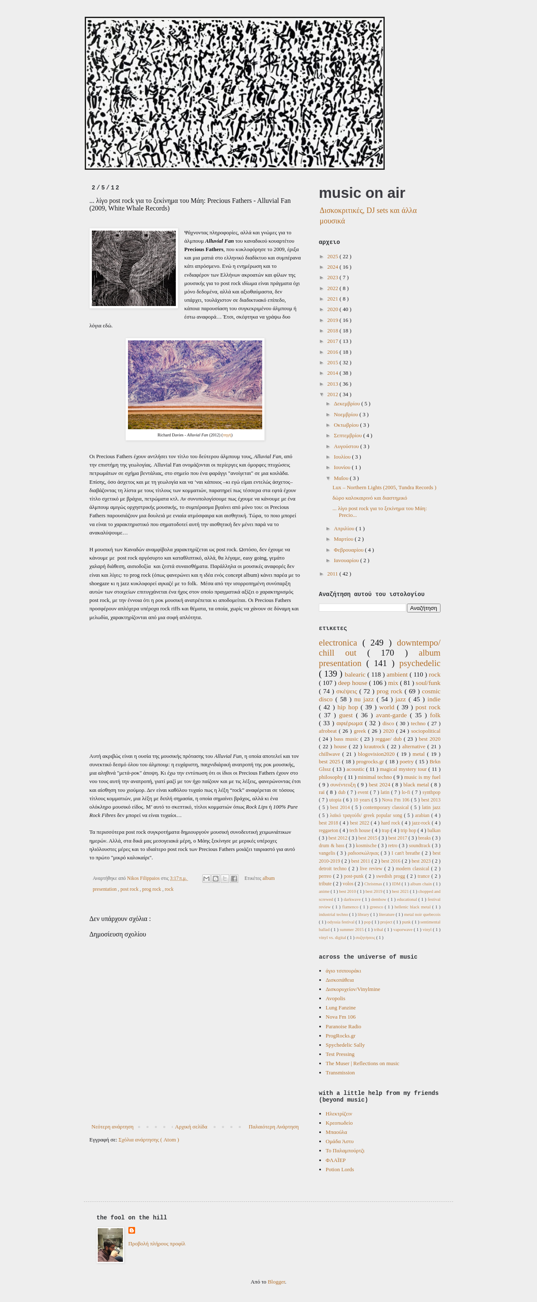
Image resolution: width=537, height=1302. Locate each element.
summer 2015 (352, 929)
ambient (398, 674)
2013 (333, 384)
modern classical (413, 868)
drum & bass (332, 845)
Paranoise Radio (343, 1026)
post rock (130, 889)
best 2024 (380, 784)
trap (386, 830)
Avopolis (335, 998)
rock (169, 889)
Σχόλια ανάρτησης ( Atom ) (149, 1139)
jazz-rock (422, 823)
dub (342, 792)
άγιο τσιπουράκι (343, 970)
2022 (333, 288)
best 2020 (430, 739)
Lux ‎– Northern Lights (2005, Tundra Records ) (384, 487)
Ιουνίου (343, 467)
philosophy (331, 777)
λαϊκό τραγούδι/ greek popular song (367, 815)
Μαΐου (342, 478)
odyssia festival (341, 922)
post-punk (354, 876)
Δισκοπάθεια (340, 980)
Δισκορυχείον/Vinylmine (353, 989)
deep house (353, 682)
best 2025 (330, 761)
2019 (333, 320)
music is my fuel (422, 777)
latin (386, 792)
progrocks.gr (371, 761)
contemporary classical (386, 807)
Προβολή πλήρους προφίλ (156, 1243)
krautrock (375, 746)
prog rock (152, 889)
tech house (360, 830)
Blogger (276, 1282)
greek (361, 731)
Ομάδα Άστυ (340, 1141)
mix (394, 682)
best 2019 (374, 891)
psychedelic (420, 663)
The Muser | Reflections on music (362, 1063)
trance (425, 876)
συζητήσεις (365, 937)
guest (347, 714)
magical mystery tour (404, 769)
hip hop (348, 707)
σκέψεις (348, 691)
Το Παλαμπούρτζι (345, 1150)
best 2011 (361, 861)
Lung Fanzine (341, 1007)
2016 (333, 352)
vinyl (427, 929)
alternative (415, 746)
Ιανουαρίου (347, 560)
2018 (333, 330)
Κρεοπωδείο (339, 1123)
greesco (377, 907)
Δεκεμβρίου (348, 403)
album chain (421, 884)
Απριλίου (345, 528)
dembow (379, 899)
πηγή (227, 435)
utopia (336, 800)
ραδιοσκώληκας (364, 853)
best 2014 (341, 807)
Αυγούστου (347, 446)
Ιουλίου (343, 457)
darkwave (353, 899)
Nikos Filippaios (144, 878)
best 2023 (422, 861)
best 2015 (368, 838)
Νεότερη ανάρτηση (112, 1126)
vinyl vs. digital (333, 937)
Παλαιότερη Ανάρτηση (274, 1126)
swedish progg (391, 876)
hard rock (391, 823)
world (388, 707)
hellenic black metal (413, 907)
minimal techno (376, 777)
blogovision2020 (377, 754)
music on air (362, 192)
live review (372, 868)
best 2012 (338, 838)
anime (325, 891)
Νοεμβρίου (347, 414)
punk (407, 922)
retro (393, 845)
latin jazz (431, 807)
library (363, 914)
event (364, 792)
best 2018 (329, 823)
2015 (333, 362)
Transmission (340, 1072)
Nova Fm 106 (396, 800)
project (387, 922)
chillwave (330, 754)
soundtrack (420, 845)
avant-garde (393, 714)
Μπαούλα (336, 1132)
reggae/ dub (389, 739)
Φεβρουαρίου (349, 550)
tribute (326, 884)
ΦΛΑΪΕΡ (336, 1160)
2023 (333, 277)
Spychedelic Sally (345, 1045)
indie (434, 699)
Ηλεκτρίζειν (339, 1113)
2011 (333, 574)
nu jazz (365, 699)
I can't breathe (406, 853)
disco (389, 723)
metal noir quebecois (422, 914)
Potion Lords (340, 1169)
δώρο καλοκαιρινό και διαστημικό (369, 498)
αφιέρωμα (350, 722)
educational (407, 899)
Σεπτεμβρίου (348, 435)
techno (419, 723)
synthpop (431, 792)
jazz (401, 699)
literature (387, 914)
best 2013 (431, 800)
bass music (347, 739)
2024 (333, 267)
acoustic (356, 769)
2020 (333, 309)
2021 (333, 299)
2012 (333, 394)
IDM (396, 884)
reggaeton (329, 830)
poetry (407, 761)
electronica (340, 642)
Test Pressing (340, 1054)
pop (368, 922)
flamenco (351, 907)
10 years (362, 800)
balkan (434, 830)
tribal (379, 929)
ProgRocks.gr (340, 1035)
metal (420, 754)
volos (349, 884)
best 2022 (360, 823)
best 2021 (401, 891)
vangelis (328, 853)
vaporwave (404, 929)
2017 (333, 341)
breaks (425, 838)
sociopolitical (426, 731)
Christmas (374, 884)
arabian (423, 815)
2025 (333, 256)
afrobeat (329, 731)
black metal (417, 784)
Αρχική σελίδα (191, 1126)
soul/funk (428, 682)
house (341, 746)
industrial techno (334, 914)
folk (435, 714)
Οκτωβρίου (347, 425)
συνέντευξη (343, 784)
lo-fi (407, 792)
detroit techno (334, 868)
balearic (356, 674)
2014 (333, 373)
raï (322, 792)
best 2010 (348, 891)
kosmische (367, 845)
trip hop (409, 830)
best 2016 (391, 861)
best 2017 (398, 838)
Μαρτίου (344, 539)
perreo (326, 876)
